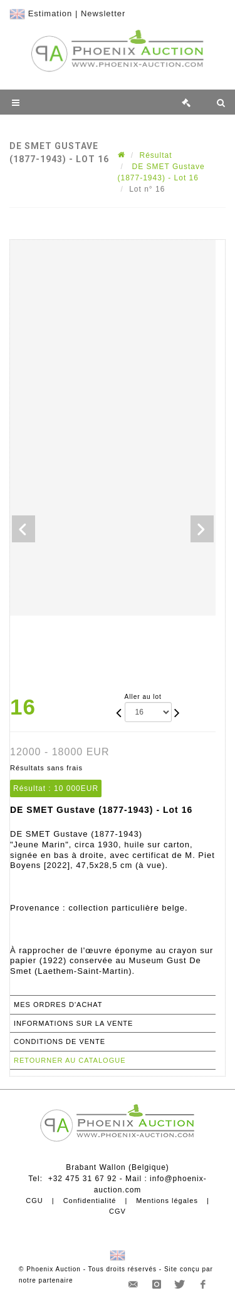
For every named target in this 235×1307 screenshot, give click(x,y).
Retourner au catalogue (69, 1060)
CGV (117, 1211)
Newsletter (103, 13)
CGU (34, 1200)
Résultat (156, 155)
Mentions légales (167, 1200)
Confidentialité (90, 1200)
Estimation (50, 13)
